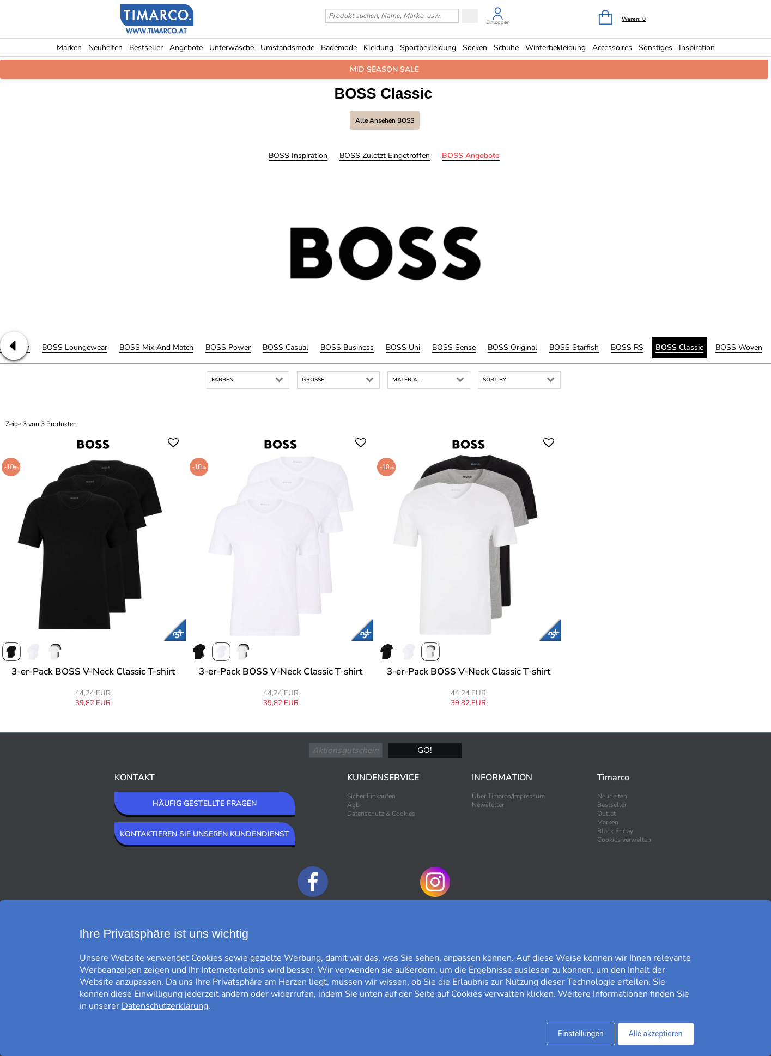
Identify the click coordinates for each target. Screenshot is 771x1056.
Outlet (606, 813)
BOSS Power (228, 347)
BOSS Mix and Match (156, 347)
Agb (353, 804)
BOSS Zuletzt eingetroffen (384, 155)
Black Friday (615, 831)
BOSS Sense (454, 347)
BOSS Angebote (471, 155)
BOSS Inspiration (298, 155)
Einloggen (497, 22)
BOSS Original (512, 347)
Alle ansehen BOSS (384, 120)
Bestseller (146, 48)
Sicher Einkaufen (371, 796)
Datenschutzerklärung (165, 1006)
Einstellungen (581, 1033)
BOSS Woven (738, 347)
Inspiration (697, 48)
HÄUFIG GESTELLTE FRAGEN (205, 803)
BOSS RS (627, 347)
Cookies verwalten (624, 839)
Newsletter (488, 804)
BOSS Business (347, 347)
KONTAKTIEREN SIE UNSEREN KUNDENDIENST (204, 834)
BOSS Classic (679, 347)
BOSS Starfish (574, 347)
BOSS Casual (285, 347)
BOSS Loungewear (74, 347)
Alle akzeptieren (656, 1033)
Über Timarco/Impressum (508, 796)
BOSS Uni (403, 347)
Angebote (186, 48)
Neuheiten (105, 48)
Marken (69, 48)
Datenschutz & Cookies (381, 813)
